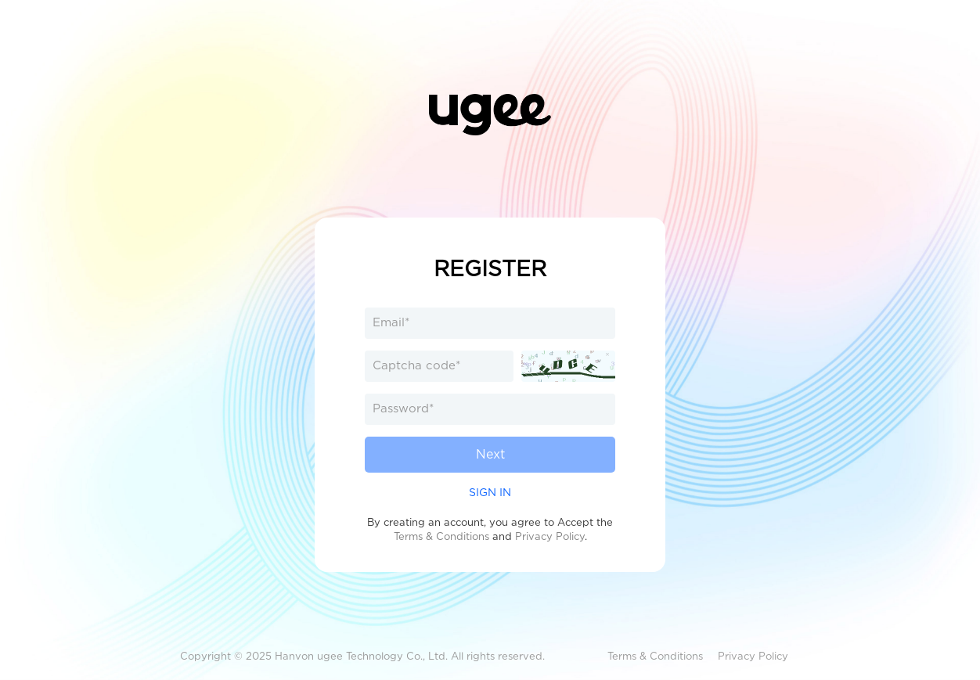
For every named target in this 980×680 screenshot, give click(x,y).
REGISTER (490, 268)
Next (490, 454)
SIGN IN (490, 492)
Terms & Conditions (441, 536)
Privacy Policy (550, 536)
